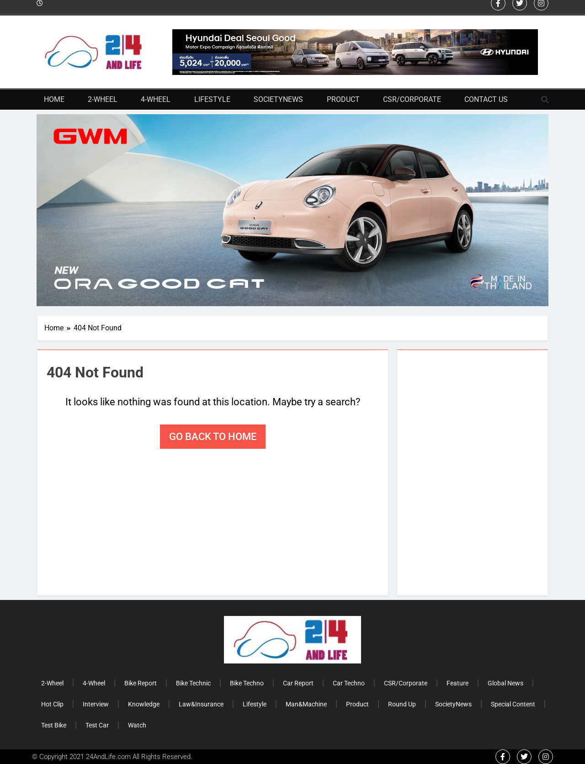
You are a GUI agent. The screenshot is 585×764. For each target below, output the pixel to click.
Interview (96, 704)
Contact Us (486, 99)
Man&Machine (306, 704)
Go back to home (212, 436)
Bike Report (140, 683)
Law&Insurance (201, 704)
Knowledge (144, 704)
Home (54, 99)
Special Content (513, 704)
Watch (137, 725)
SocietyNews (278, 99)
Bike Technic (193, 683)
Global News (505, 683)
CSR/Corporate (412, 99)
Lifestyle (212, 99)
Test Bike (53, 725)
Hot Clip (52, 704)
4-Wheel (155, 99)
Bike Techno (247, 683)
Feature (457, 683)
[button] (545, 99)
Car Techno (349, 683)
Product (343, 99)
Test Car (97, 725)
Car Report (298, 683)
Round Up (402, 704)
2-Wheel (102, 99)
